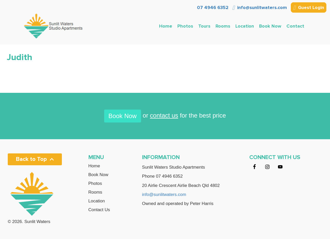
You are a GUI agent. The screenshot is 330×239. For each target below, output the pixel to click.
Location (244, 26)
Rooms (223, 26)
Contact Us (99, 210)
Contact (295, 26)
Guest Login (308, 8)
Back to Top (35, 159)
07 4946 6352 (212, 7)
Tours (204, 26)
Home (165, 26)
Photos (185, 26)
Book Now (270, 26)
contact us (164, 115)
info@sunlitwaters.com (259, 7)
